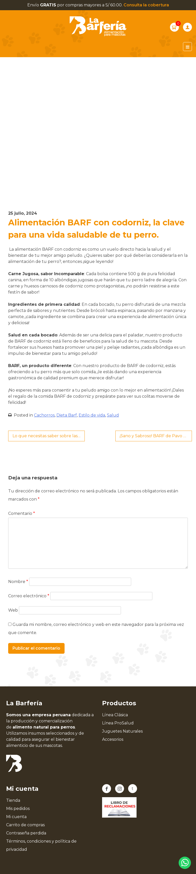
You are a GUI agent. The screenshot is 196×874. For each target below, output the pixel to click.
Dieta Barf (66, 415)
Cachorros (44, 415)
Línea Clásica (115, 714)
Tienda (13, 800)
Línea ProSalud (118, 723)
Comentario (21, 513)
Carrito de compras (25, 824)
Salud (113, 415)
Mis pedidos (18, 808)
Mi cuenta (16, 816)
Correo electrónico (28, 595)
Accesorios (112, 739)
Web (13, 610)
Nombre (18, 581)
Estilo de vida (92, 415)
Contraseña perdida (26, 833)
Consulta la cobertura (146, 5)
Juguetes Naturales (122, 731)
